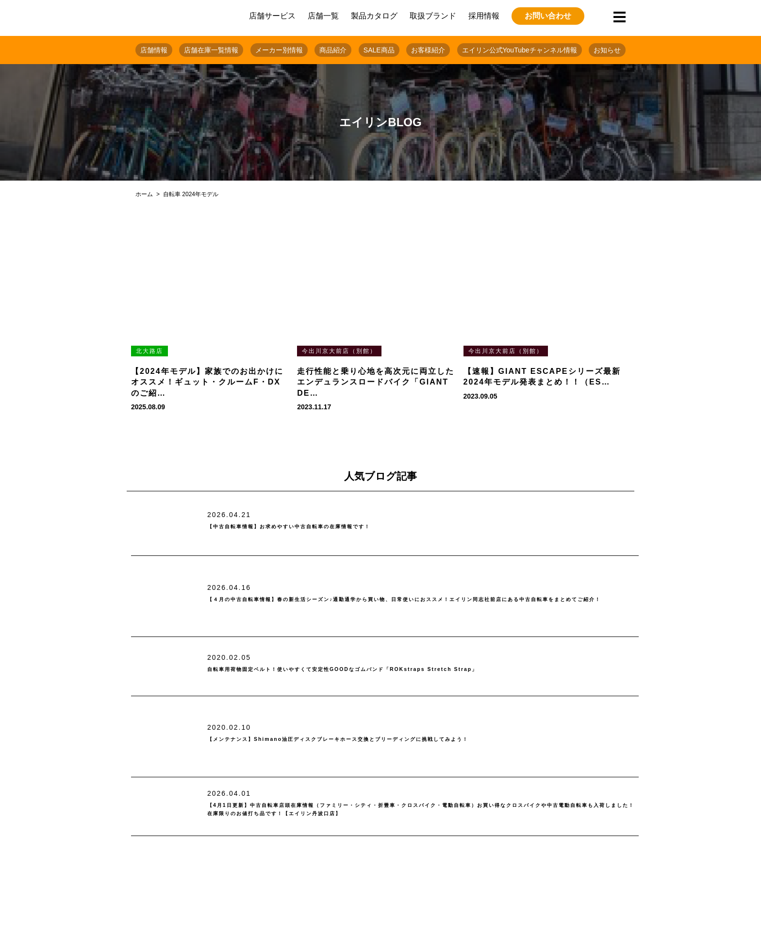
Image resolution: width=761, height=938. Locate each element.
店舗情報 (153, 50)
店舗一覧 (323, 16)
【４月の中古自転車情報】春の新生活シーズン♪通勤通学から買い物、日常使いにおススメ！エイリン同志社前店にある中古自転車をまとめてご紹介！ (419, 599)
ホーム (144, 194)
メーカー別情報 (279, 50)
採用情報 (483, 16)
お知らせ (607, 50)
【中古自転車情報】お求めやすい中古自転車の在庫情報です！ (329, 526)
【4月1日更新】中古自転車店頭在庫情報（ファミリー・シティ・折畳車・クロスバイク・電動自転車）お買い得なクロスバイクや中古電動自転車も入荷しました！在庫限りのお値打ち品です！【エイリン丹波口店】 (422, 809)
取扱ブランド (433, 16)
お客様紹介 (428, 50)
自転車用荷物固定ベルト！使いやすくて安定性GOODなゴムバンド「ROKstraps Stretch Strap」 (404, 669)
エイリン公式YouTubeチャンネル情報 (519, 50)
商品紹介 (333, 50)
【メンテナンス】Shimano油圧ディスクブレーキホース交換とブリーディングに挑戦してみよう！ (401, 740)
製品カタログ (374, 16)
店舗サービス (272, 16)
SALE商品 (379, 50)
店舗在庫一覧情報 (211, 50)
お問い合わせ (548, 16)
